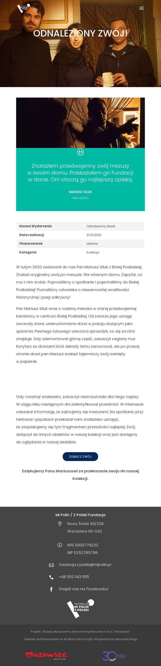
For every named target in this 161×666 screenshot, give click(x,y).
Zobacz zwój (80, 456)
